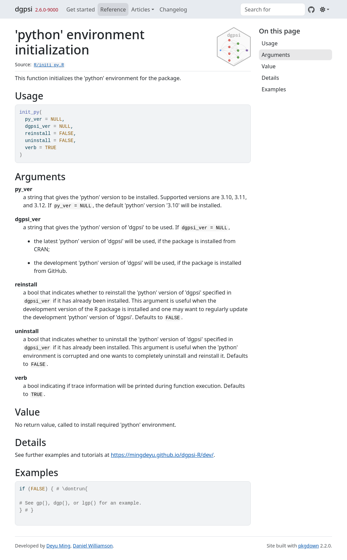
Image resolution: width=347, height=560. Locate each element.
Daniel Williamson (93, 545)
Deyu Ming (58, 545)
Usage (270, 43)
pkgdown (308, 545)
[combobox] (272, 9)
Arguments (276, 55)
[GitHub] (311, 9)
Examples (274, 89)
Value (268, 66)
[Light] (324, 9)
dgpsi (24, 9)
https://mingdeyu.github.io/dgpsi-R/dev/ (162, 455)
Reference (113, 9)
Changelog (173, 9)
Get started (80, 9)
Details (270, 77)
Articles (140, 9)
